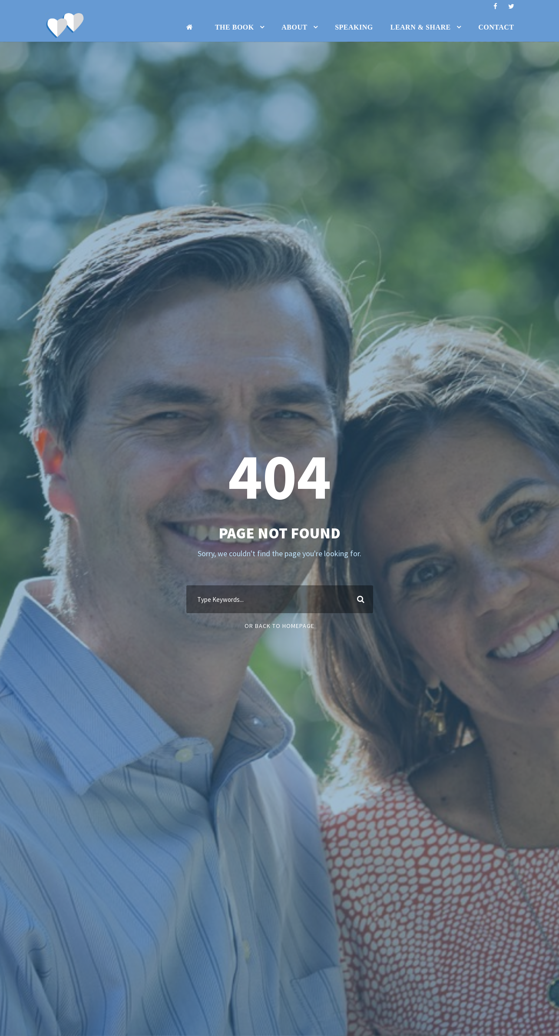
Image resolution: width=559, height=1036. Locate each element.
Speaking (354, 27)
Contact (496, 27)
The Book (234, 27)
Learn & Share (420, 27)
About (294, 27)
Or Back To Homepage (279, 626)
